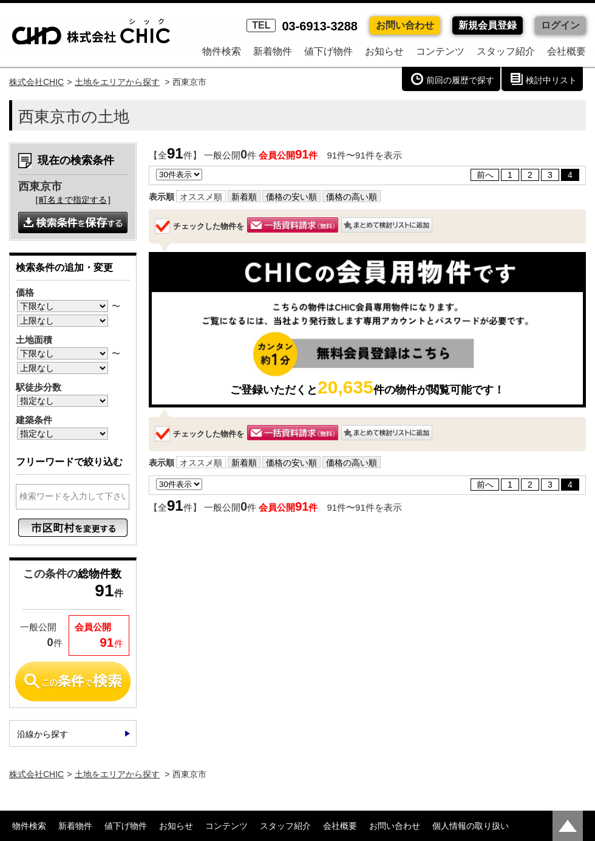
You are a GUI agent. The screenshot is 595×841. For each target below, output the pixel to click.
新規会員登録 (487, 25)
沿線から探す (42, 734)
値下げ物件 (328, 51)
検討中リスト (551, 80)
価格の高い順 (351, 197)
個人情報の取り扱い (470, 826)
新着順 (244, 197)
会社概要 (566, 51)
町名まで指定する (73, 200)
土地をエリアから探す (117, 82)
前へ (485, 175)
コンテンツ (440, 51)
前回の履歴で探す (460, 80)
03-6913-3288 (302, 26)
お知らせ (384, 51)
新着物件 (272, 51)
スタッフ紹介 (506, 51)
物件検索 (221, 51)
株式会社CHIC (36, 82)
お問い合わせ (405, 25)
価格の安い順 (291, 197)
